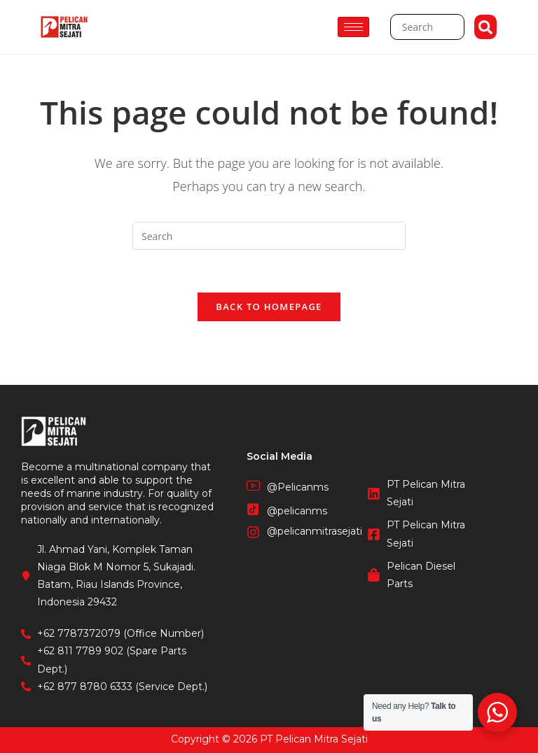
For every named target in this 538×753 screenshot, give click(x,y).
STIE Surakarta (269, 745)
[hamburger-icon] (353, 27)
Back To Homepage (269, 306)
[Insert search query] (269, 236)
